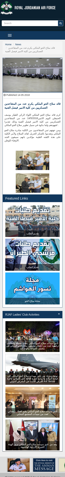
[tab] (32, 314)
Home (8, 44)
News (18, 44)
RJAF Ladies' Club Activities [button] (32, 314)
